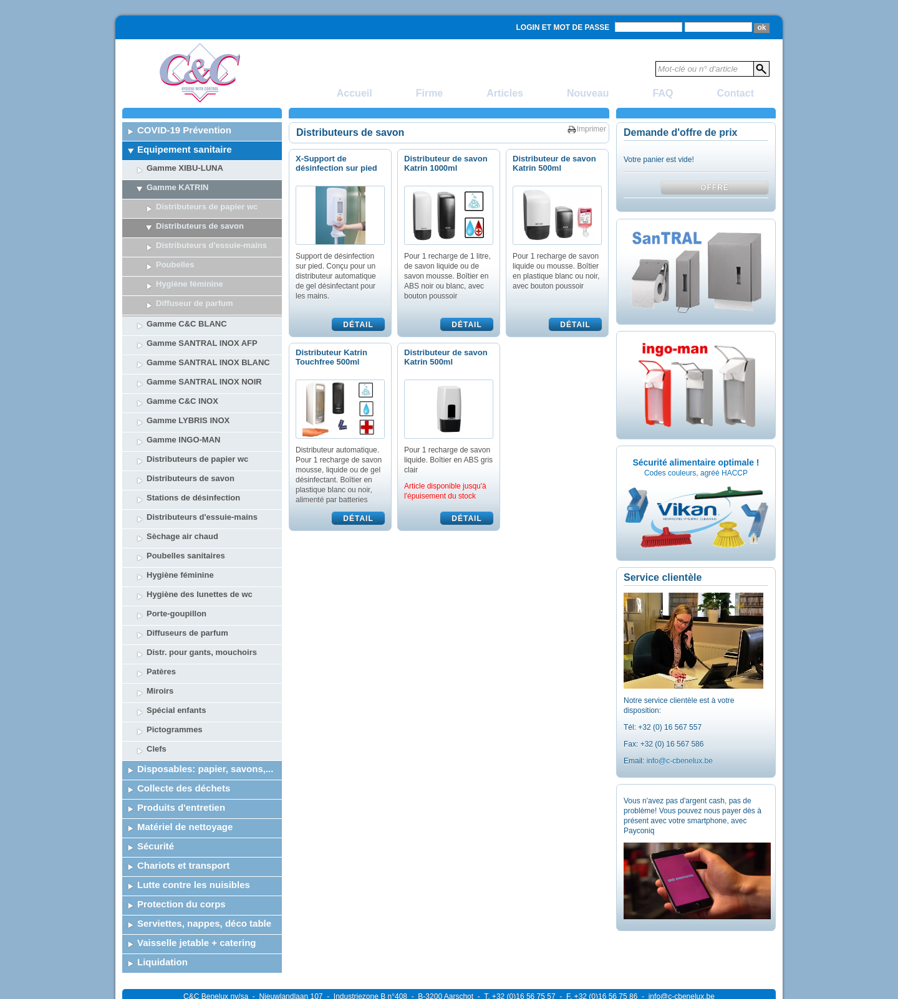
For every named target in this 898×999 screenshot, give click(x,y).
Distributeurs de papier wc (207, 206)
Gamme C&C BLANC (187, 263)
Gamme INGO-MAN (183, 379)
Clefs (157, 688)
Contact (735, 93)
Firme (429, 93)
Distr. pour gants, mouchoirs (202, 591)
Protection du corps (181, 843)
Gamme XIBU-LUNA (185, 168)
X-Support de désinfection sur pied (336, 163)
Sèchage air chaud (182, 475)
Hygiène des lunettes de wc (200, 533)
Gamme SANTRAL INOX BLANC (208, 302)
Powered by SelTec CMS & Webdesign (711, 974)
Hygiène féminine (180, 514)
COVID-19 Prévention (184, 130)
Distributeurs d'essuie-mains (211, 245)
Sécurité (155, 785)
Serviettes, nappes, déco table (204, 863)
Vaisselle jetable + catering (196, 882)
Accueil (354, 93)
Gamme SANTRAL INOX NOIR (204, 321)
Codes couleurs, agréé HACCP (696, 473)
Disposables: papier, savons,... (205, 708)
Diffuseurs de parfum (187, 572)
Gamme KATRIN (177, 187)
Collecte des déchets (183, 727)
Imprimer (591, 129)
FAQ (663, 93)
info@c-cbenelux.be (680, 761)
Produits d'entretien (181, 747)
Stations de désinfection (193, 437)
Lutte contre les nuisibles (193, 824)
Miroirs (160, 630)
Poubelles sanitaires (186, 495)
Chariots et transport (183, 805)
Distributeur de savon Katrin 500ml (554, 163)
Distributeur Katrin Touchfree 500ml (331, 357)
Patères (161, 611)
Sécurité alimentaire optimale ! (695, 462)
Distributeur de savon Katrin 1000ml (446, 163)
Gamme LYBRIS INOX (188, 360)
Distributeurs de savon (200, 226)
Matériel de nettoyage (185, 766)
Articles (504, 93)
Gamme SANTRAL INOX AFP (202, 282)
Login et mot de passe (563, 27)
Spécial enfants (176, 649)
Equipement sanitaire (184, 149)
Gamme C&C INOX (182, 340)
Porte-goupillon (176, 553)
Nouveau (588, 93)
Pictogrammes (175, 669)
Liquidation (162, 901)
